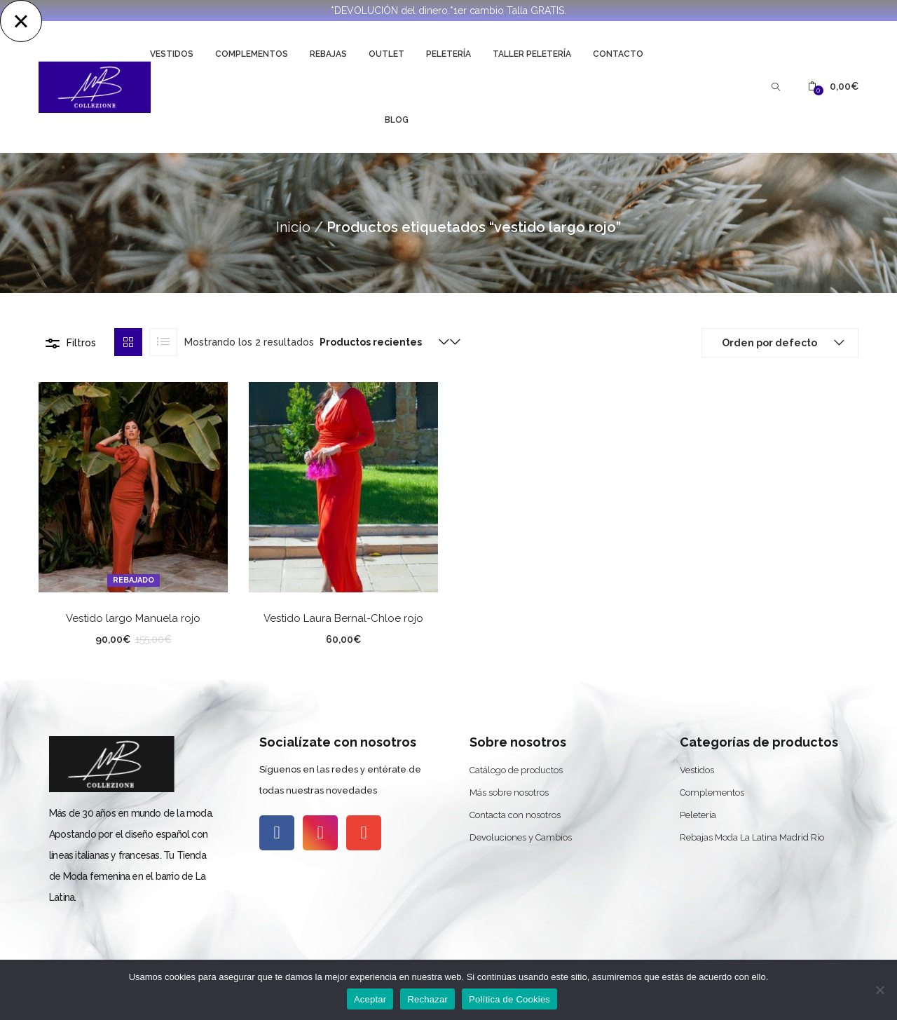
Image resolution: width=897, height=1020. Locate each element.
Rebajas (328, 54)
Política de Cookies (509, 999)
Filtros (81, 342)
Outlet (386, 54)
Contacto (618, 54)
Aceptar (370, 999)
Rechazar (427, 999)
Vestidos (171, 54)
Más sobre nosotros (509, 792)
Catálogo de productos (516, 770)
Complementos (251, 54)
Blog (397, 120)
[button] (833, 87)
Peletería (448, 54)
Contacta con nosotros (515, 815)
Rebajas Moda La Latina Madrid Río (752, 837)
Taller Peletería (532, 54)
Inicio (293, 227)
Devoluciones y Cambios (521, 837)
